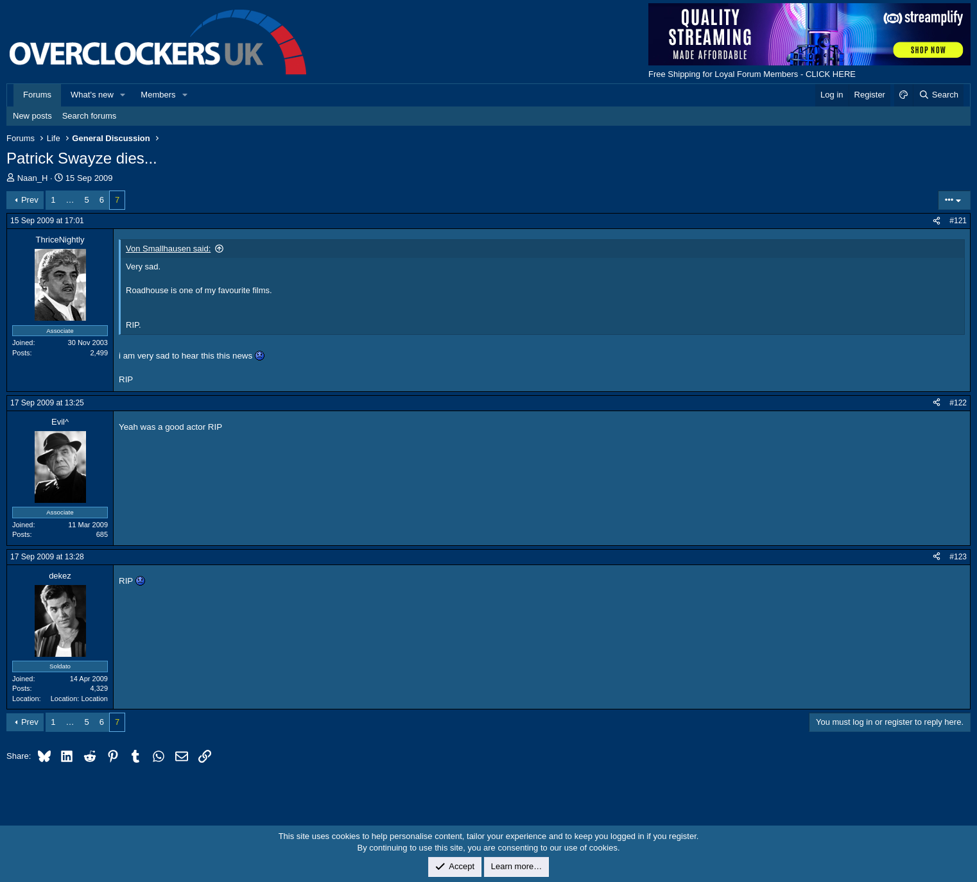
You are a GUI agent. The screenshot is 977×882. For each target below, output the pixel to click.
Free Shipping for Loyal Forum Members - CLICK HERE (752, 74)
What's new (92, 94)
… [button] (70, 200)
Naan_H (32, 178)
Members (158, 94)
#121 (958, 220)
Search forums (89, 116)
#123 (958, 556)
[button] (123, 95)
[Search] (938, 95)
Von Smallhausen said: (168, 248)
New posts (32, 116)
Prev (30, 200)
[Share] (936, 221)
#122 (958, 402)
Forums (37, 94)
